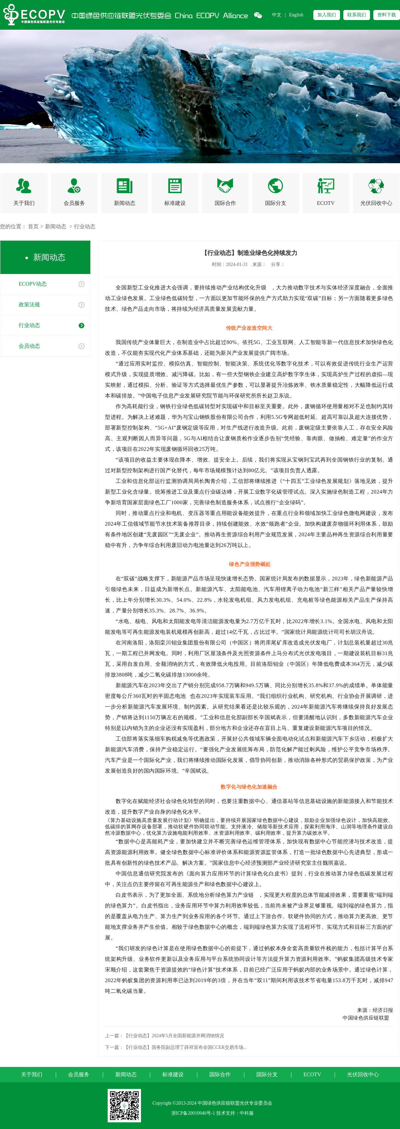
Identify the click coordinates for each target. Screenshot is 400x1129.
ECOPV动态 (33, 284)
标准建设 (173, 1074)
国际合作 (220, 1074)
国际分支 (267, 1074)
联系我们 (356, 14)
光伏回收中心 (363, 1074)
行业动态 (84, 226)
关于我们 (31, 1074)
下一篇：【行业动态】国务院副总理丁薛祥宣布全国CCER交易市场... (176, 1047)
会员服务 (78, 1074)
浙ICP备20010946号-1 (193, 1113)
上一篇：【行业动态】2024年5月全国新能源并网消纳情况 (164, 1035)
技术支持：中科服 (235, 1113)
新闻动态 (55, 226)
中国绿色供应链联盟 (368, 1018)
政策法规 (29, 304)
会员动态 (29, 346)
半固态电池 (174, 696)
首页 (33, 226)
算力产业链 (242, 895)
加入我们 (326, 14)
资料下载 (386, 14)
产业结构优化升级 (246, 287)
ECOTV (312, 1074)
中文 (276, 14)
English (296, 14)
